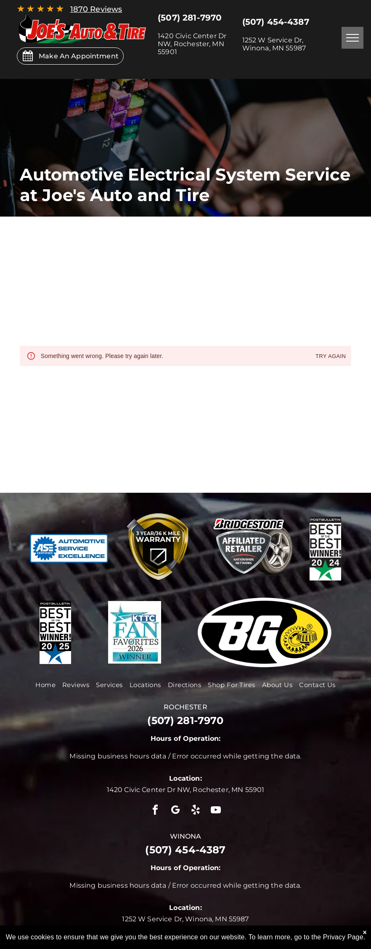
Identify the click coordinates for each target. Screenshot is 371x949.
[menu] (352, 38)
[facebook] (155, 811)
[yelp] (195, 811)
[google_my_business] (175, 811)
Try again (330, 356)
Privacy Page (343, 937)
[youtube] (216, 811)
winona (185, 836)
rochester (185, 707)
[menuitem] (45, 684)
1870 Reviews (96, 9)
